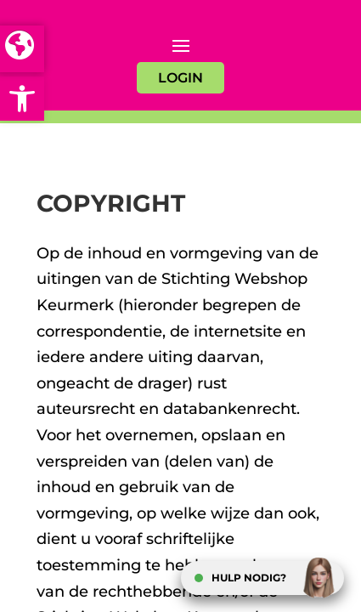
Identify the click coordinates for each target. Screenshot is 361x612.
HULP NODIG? (249, 577)
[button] (22, 98)
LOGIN (180, 78)
